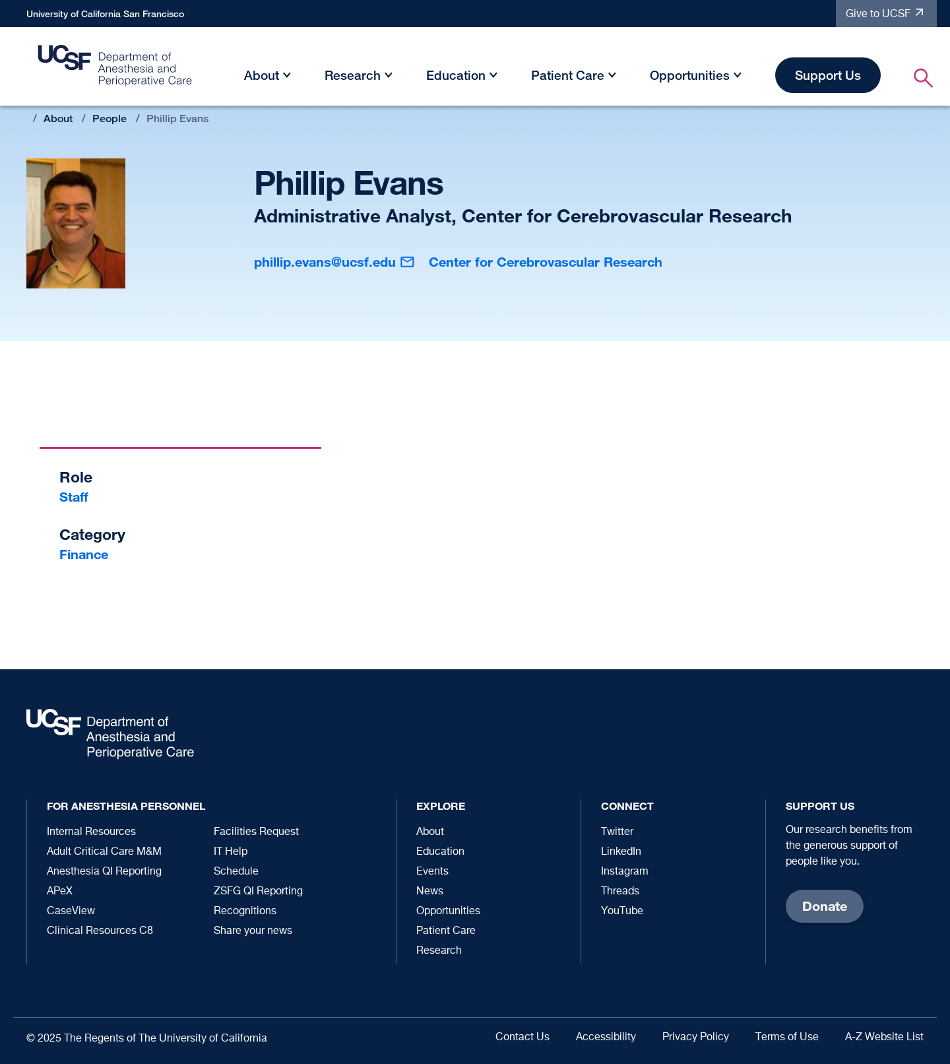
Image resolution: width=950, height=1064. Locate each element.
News (429, 891)
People (109, 118)
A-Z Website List (884, 1037)
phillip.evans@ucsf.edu (325, 261)
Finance (83, 554)
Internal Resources (91, 832)
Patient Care (567, 75)
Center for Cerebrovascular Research (545, 261)
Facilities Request (256, 832)
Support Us (828, 75)
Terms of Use (787, 1037)
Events (432, 872)
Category (92, 534)
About (261, 75)
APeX (60, 891)
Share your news (253, 931)
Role (75, 477)
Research (353, 75)
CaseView (71, 911)
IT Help (230, 852)
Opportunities (690, 75)
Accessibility (606, 1037)
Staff (73, 496)
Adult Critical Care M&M (104, 852)
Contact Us (522, 1037)
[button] (287, 77)
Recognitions (245, 911)
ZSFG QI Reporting (258, 891)
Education (456, 75)
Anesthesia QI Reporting (104, 872)
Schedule (236, 872)
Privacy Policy (695, 1037)
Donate (824, 906)
